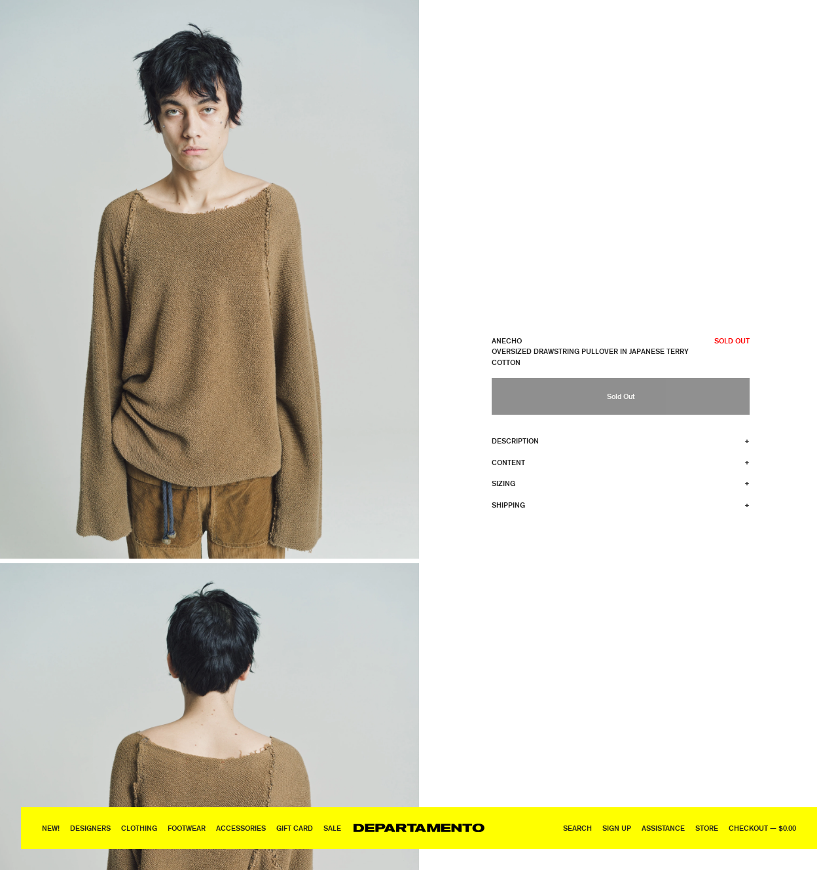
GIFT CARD (294, 828)
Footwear (187, 828)
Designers (90, 828)
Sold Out (620, 396)
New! (51, 828)
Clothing (139, 828)
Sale (332, 828)
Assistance (663, 828)
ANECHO (507, 340)
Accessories (241, 828)
